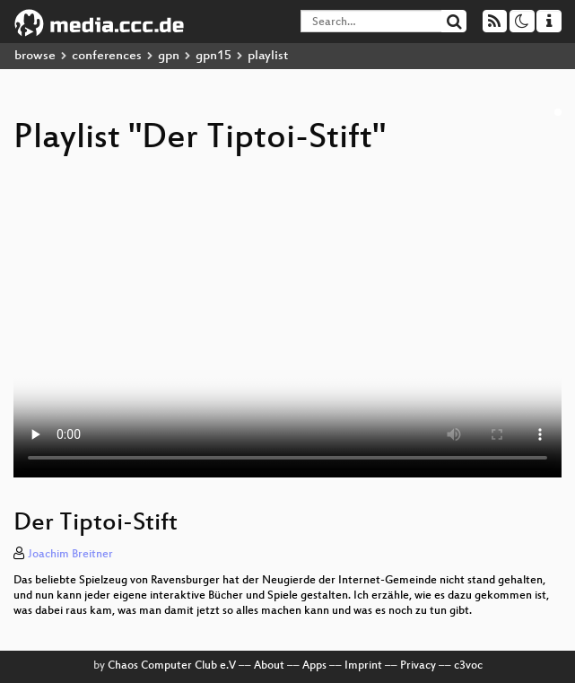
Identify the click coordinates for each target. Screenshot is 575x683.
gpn (168, 56)
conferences (107, 56)
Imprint (363, 666)
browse (35, 56)
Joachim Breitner (70, 554)
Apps (314, 666)
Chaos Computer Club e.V (172, 666)
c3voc (468, 666)
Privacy (418, 666)
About (269, 666)
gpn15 (213, 56)
